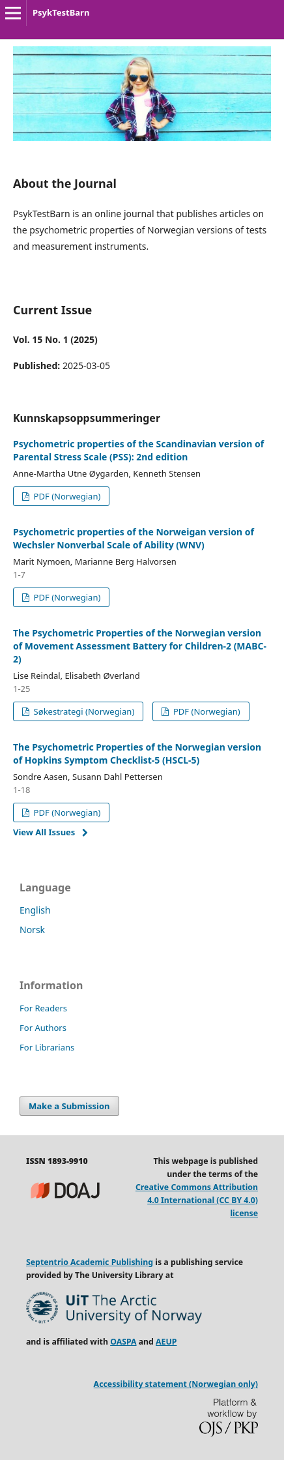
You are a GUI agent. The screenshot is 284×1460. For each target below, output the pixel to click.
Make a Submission (69, 1106)
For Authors (43, 1028)
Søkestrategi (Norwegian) (82, 711)
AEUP (166, 1341)
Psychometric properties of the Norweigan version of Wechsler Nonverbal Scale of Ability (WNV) (133, 538)
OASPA (123, 1341)
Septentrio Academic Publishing (89, 1262)
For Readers (43, 1008)
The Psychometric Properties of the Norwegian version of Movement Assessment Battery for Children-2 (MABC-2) (139, 646)
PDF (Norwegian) (65, 496)
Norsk (32, 929)
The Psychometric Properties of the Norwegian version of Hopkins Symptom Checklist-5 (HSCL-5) (137, 753)
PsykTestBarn (61, 12)
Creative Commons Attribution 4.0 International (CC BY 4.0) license (196, 1200)
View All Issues (44, 832)
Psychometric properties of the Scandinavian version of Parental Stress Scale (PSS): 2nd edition (138, 450)
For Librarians (47, 1047)
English (35, 910)
